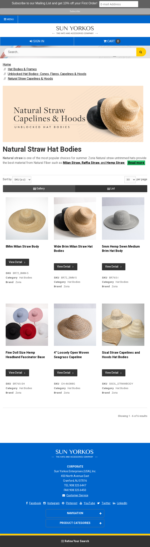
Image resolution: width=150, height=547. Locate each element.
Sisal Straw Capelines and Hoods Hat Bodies (121, 355)
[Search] (141, 52)
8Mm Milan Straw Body (22, 246)
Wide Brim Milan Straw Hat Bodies (73, 248)
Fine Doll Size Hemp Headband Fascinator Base (25, 355)
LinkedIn (119, 503)
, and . (94, 162)
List (111, 189)
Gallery (39, 189)
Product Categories (81, 523)
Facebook (32, 503)
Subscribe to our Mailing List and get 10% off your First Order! (55, 3)
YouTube (87, 503)
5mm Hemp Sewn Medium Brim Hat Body (121, 248)
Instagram (51, 503)
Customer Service (75, 495)
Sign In (37, 41)
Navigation (84, 513)
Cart (112, 41)
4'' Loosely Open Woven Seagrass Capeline (71, 355)
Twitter (104, 503)
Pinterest (69, 503)
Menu (9, 19)
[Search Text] (75, 52)
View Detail (17, 262)
